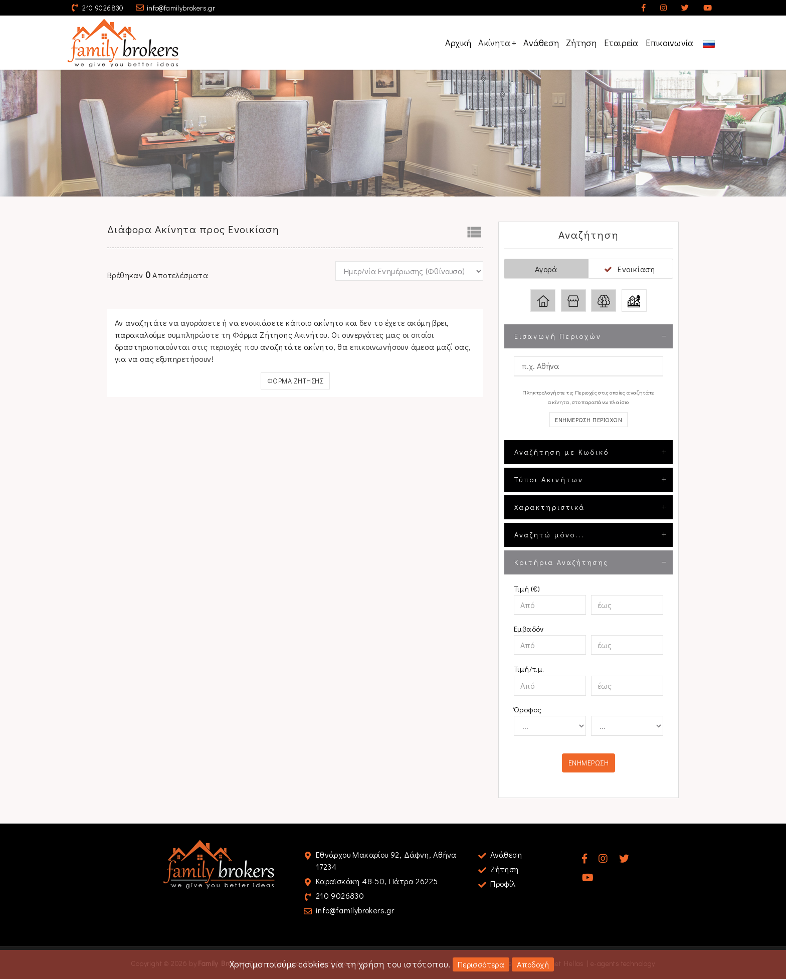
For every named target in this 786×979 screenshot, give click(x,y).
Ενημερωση (588, 762)
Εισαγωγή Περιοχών (558, 336)
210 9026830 (102, 8)
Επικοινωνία (670, 43)
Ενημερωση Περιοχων (588, 420)
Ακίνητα (497, 43)
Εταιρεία (621, 43)
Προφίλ (502, 883)
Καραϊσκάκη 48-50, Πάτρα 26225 (377, 881)
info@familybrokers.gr (181, 8)
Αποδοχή (533, 964)
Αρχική (458, 43)
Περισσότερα (481, 964)
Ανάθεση (541, 43)
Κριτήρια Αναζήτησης (561, 562)
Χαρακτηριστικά (549, 507)
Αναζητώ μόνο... (549, 534)
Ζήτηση (581, 43)
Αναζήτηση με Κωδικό (561, 452)
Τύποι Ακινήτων (548, 479)
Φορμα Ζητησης (295, 380)
